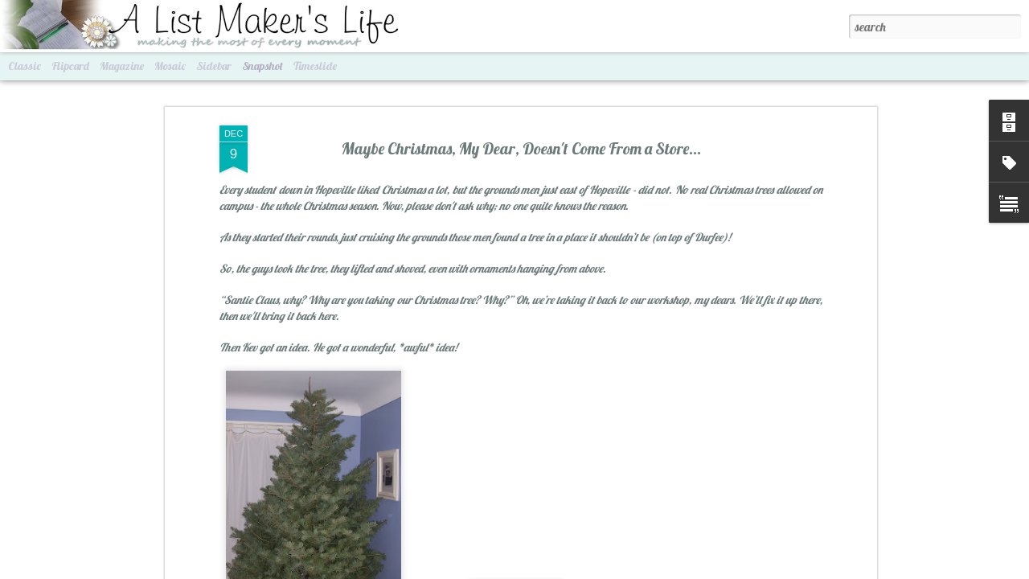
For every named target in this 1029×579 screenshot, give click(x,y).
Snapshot (262, 66)
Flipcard (70, 66)
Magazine (122, 66)
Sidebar (214, 66)
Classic (24, 66)
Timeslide (315, 66)
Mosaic (170, 66)
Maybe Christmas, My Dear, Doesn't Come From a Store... (521, 146)
